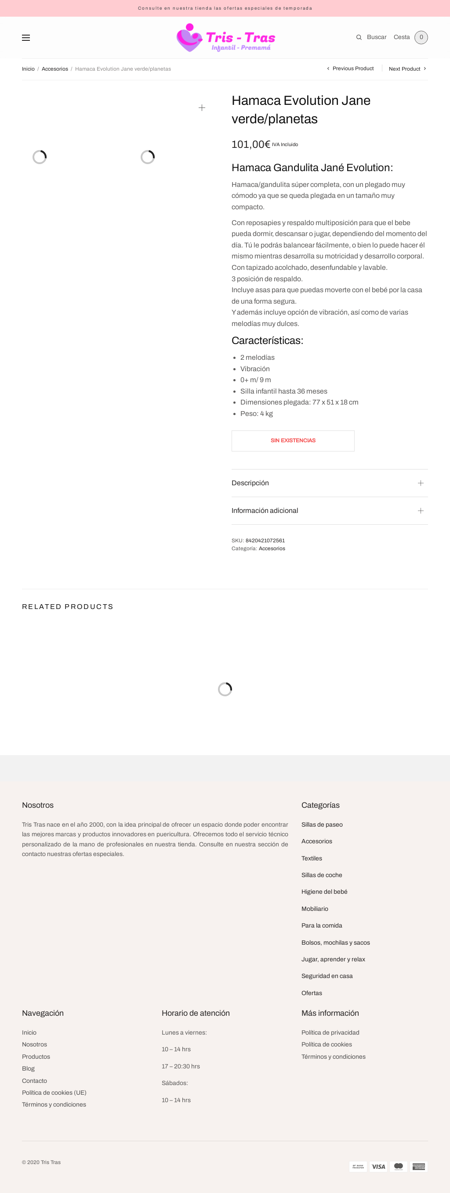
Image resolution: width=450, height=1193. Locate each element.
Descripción (250, 483)
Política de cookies (326, 1044)
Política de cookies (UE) (54, 1092)
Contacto (34, 1081)
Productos (36, 1056)
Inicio (28, 69)
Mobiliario (314, 909)
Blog (28, 1068)
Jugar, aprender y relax (333, 959)
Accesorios (55, 69)
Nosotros (34, 1044)
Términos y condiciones (54, 1104)
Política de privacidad (330, 1032)
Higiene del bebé (324, 891)
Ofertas (311, 993)
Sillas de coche (321, 875)
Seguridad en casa (327, 976)
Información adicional (265, 510)
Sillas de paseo (322, 824)
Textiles (311, 858)
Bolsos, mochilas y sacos (335, 942)
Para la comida (321, 925)
